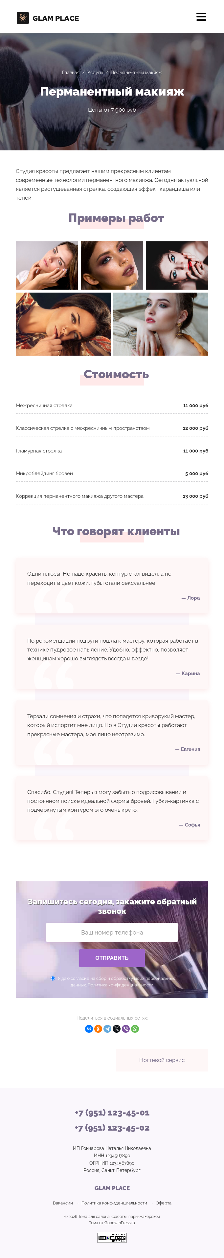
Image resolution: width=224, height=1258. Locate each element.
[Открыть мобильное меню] (201, 19)
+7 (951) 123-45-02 (112, 1128)
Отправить (112, 958)
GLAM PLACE (48, 16)
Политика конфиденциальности (120, 984)
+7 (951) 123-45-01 (112, 1112)
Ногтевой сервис (162, 1060)
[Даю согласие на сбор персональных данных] (53, 978)
